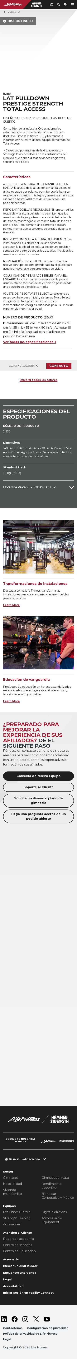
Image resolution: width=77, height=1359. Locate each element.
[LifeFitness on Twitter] (36, 1319)
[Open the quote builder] (65, 5)
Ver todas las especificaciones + (29, 342)
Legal (7, 1279)
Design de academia (18, 1239)
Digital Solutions (54, 1212)
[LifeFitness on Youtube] (47, 1319)
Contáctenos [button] (12, 1328)
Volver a (11, 12)
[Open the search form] (58, 5)
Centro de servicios (17, 1245)
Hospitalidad (12, 1184)
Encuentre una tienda (19, 1272)
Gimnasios (10, 1177)
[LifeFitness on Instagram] (25, 1319)
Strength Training (17, 1218)
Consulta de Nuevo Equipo (38, 776)
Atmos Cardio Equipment (52, 1220)
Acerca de (11, 1259)
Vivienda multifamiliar (12, 1192)
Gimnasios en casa (55, 1177)
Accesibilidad (13, 1286)
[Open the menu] (72, 5)
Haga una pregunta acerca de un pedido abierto (38, 816)
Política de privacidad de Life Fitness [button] (30, 1333)
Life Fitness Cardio (16, 1212)
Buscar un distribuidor (20, 1266)
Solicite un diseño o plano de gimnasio (38, 800)
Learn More (11, 605)
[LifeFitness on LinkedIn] (4, 1319)
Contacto (58, 366)
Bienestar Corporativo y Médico (58, 1195)
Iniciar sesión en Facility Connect (28, 1292)
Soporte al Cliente (39, 787)
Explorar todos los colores (38, 380)
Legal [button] (7, 1339)
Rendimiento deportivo (52, 1185)
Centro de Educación (19, 1251)
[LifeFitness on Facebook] (15, 1319)
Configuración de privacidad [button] (47, 1328)
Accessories (11, 1224)
